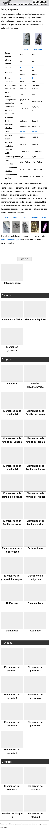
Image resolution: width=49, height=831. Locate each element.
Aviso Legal (3, 827)
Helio (44, 218)
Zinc (25, 218)
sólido (22, 132)
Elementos (40, 1)
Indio (15, 218)
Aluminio (5, 218)
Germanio (34, 218)
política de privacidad (40, 824)
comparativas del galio (11, 240)
